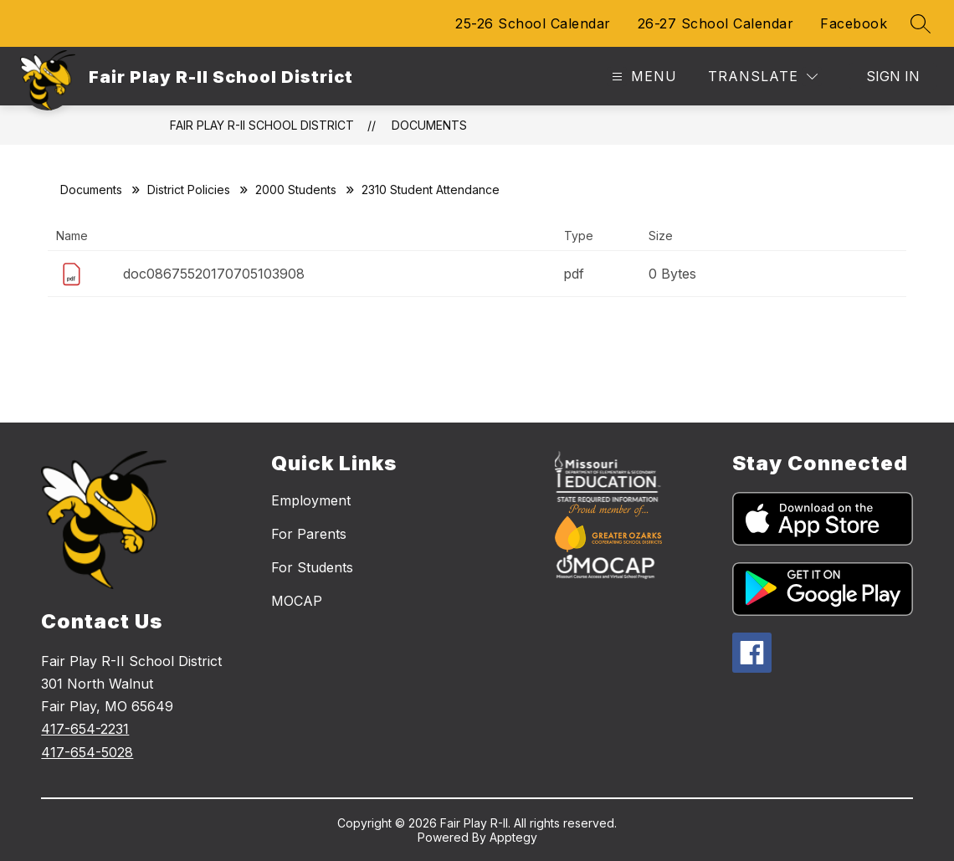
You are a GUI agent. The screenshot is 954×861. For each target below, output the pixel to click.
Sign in (893, 76)
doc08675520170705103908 (214, 273)
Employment (311, 500)
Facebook (853, 23)
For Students (312, 567)
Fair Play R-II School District (262, 125)
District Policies (188, 189)
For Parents (308, 533)
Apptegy (513, 837)
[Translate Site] (763, 76)
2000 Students (295, 189)
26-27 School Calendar (716, 23)
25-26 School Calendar (533, 23)
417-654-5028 (87, 752)
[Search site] (920, 23)
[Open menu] (642, 76)
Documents (429, 125)
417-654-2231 (85, 728)
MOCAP (296, 600)
